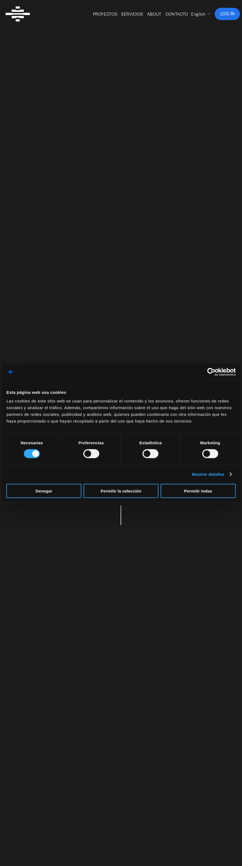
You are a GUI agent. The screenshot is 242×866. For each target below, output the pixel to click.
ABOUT (151, 16)
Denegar (43, 491)
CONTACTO (173, 16)
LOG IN (224, 15)
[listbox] (198, 16)
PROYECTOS (102, 16)
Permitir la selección (121, 491)
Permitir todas (198, 491)
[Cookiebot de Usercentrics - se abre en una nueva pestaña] (211, 372)
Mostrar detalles (208, 474)
